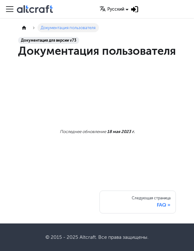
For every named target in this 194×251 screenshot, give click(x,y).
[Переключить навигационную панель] (9, 9)
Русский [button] (112, 9)
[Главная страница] (24, 27)
